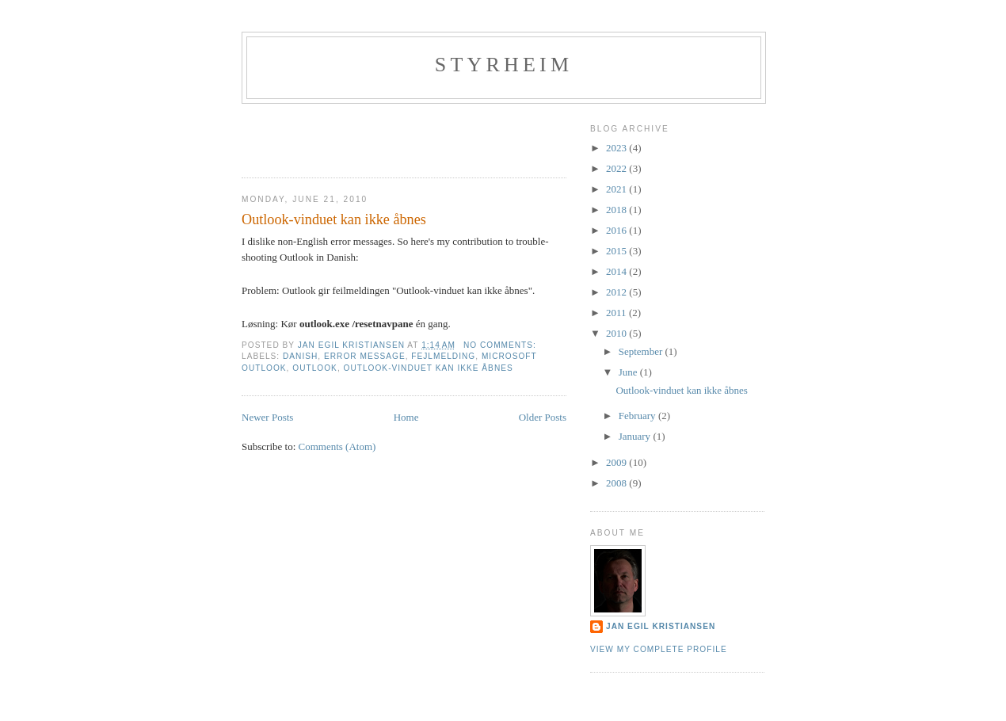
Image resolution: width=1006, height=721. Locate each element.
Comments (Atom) (337, 446)
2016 (617, 230)
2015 (617, 251)
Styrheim (504, 64)
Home (406, 417)
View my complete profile (658, 649)
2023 (617, 148)
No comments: (501, 345)
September (642, 351)
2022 (617, 168)
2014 (617, 271)
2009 (617, 462)
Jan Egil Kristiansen (660, 626)
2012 (617, 292)
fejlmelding (443, 356)
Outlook (314, 368)
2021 (617, 189)
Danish (300, 356)
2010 (617, 333)
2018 (617, 210)
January (636, 436)
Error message (365, 356)
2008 (617, 483)
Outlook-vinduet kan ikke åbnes (334, 219)
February (638, 416)
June (629, 372)
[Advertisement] (334, 135)
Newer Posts (267, 417)
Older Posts (542, 417)
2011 (617, 313)
